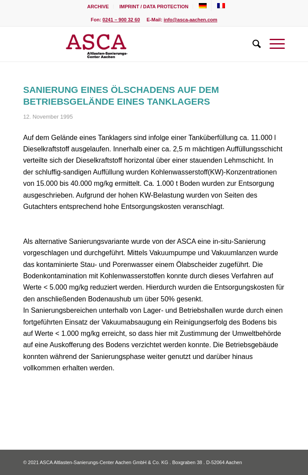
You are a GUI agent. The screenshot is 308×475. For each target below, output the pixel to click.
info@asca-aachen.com (191, 19)
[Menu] (273, 44)
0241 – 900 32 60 (121, 19)
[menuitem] (98, 6)
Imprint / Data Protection (153, 6)
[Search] (252, 44)
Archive (98, 6)
